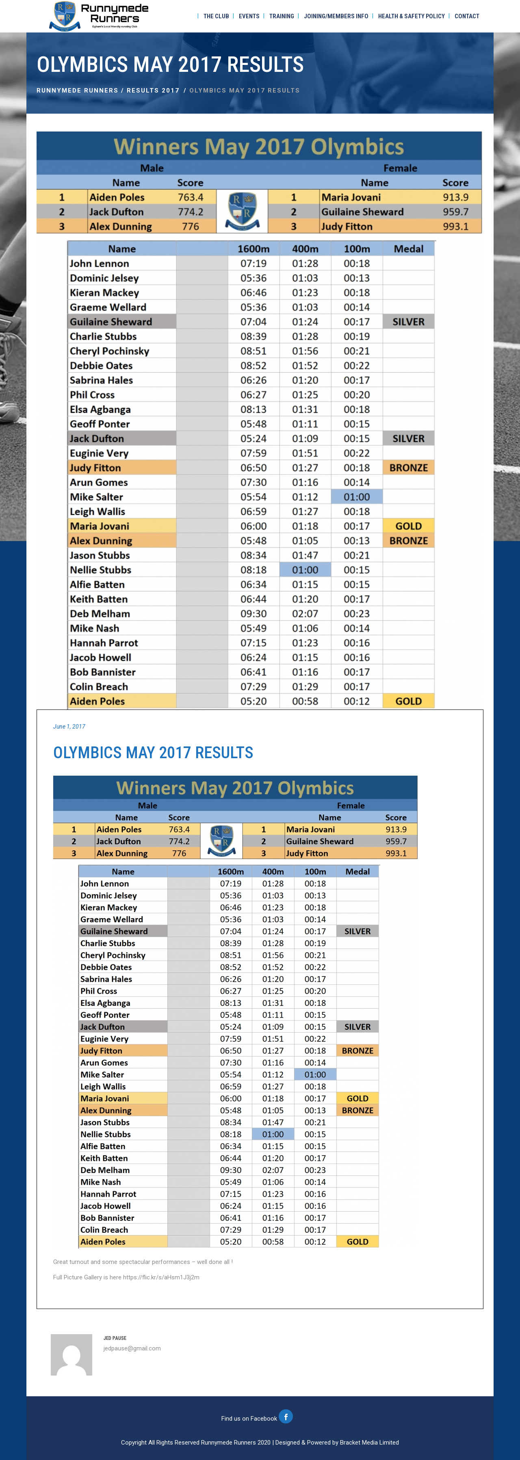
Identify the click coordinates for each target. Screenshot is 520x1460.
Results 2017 (153, 90)
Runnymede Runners (78, 90)
